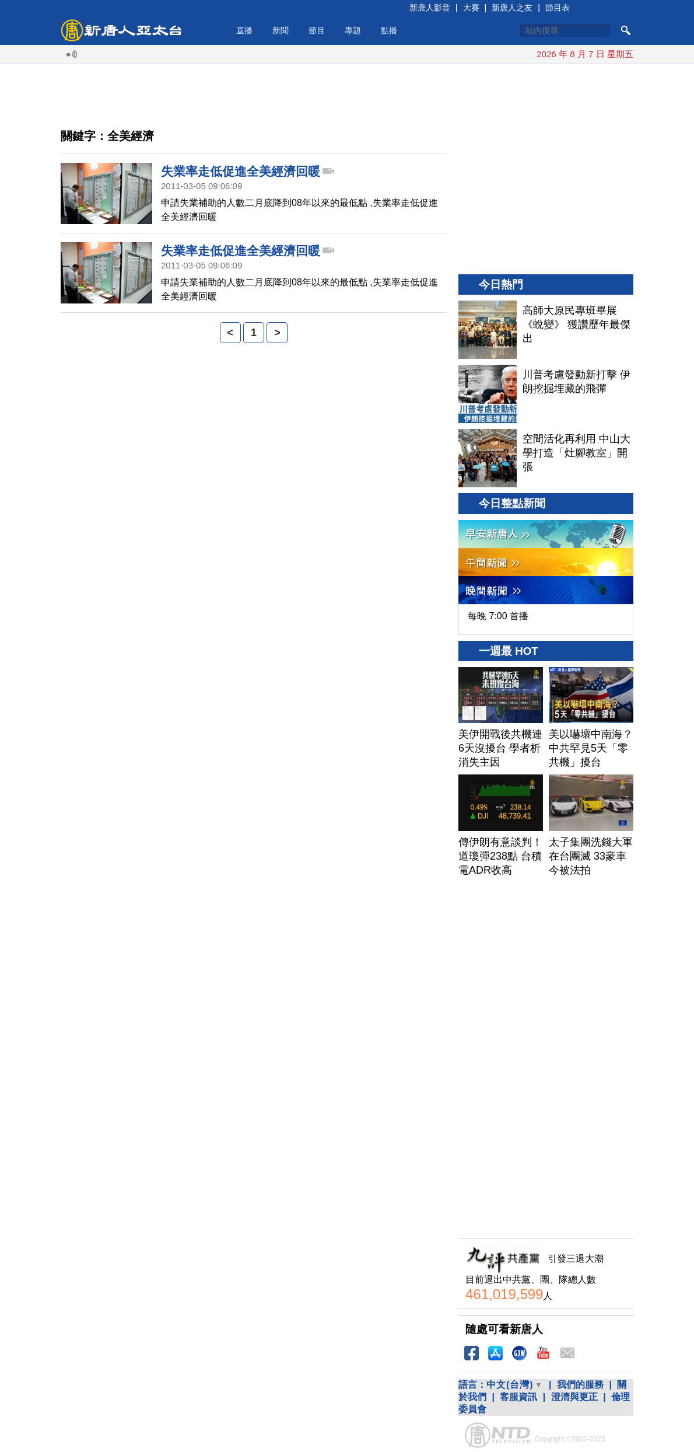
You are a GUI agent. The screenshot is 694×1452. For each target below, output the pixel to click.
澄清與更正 (574, 1397)
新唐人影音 (429, 7)
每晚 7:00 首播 (498, 616)
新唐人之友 (512, 7)
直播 (244, 30)
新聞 (280, 30)
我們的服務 (580, 1385)
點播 (389, 30)
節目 (317, 30)
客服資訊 (518, 1397)
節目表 (557, 7)
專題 (353, 30)
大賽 (471, 7)
